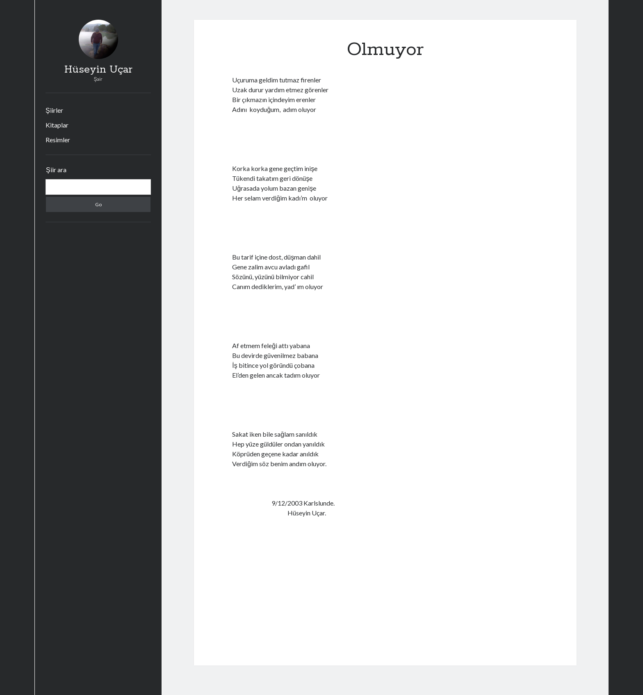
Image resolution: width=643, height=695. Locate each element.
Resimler (58, 140)
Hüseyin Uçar (98, 69)
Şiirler (54, 110)
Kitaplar (57, 125)
